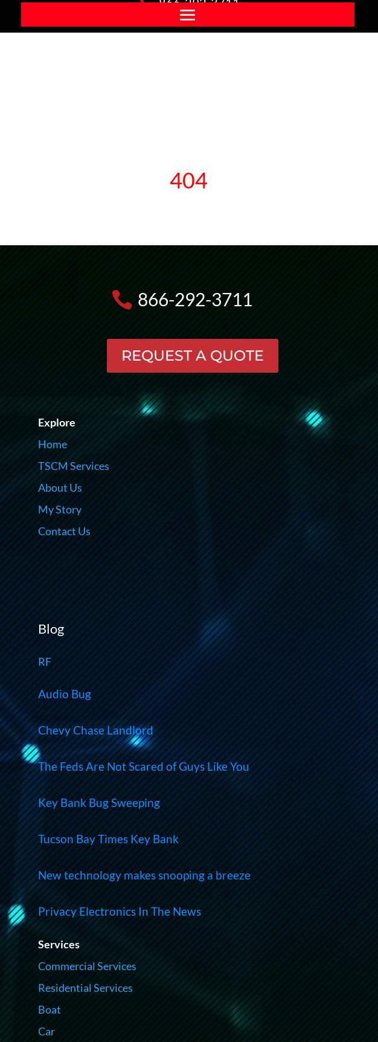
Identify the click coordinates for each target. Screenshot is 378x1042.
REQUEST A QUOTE (192, 355)
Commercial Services (87, 966)
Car (46, 1031)
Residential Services (85, 987)
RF (44, 661)
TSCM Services (73, 465)
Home (52, 444)
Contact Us (64, 531)
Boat (49, 1009)
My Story (60, 509)
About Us (60, 487)
